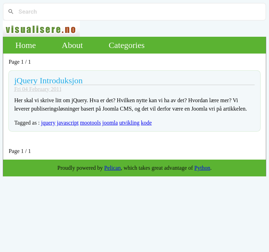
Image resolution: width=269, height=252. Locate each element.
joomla (110, 123)
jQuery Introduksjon (48, 80)
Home (25, 45)
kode (146, 123)
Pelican (112, 168)
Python (202, 168)
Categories (127, 45)
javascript (67, 123)
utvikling (129, 123)
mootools (90, 123)
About (72, 45)
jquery (48, 123)
